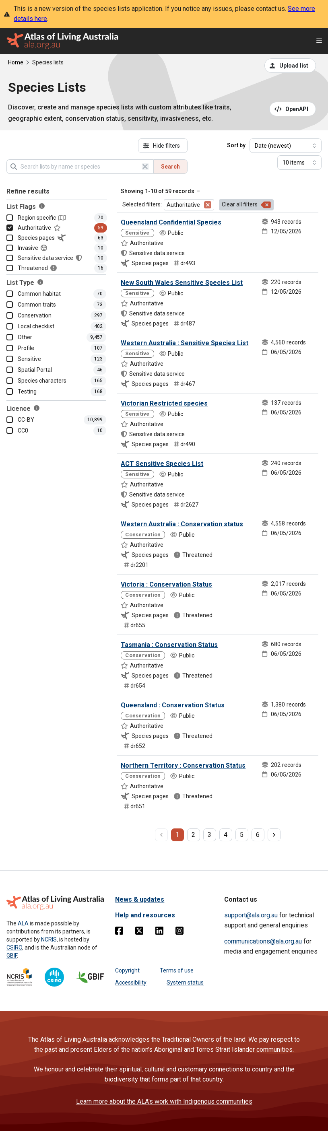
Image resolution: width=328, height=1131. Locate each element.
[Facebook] (119, 932)
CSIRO (14, 947)
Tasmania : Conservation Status (169, 645)
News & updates (139, 899)
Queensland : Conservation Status (173, 705)
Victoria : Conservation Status (166, 584)
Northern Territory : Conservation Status (183, 765)
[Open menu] (319, 41)
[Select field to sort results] (286, 145)
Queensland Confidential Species (171, 222)
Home (15, 62)
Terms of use (177, 970)
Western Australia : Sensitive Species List (184, 343)
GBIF (11, 955)
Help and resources (145, 915)
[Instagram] (179, 932)
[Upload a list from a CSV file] (290, 65)
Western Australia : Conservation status (182, 524)
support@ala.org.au (251, 915)
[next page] (274, 834)
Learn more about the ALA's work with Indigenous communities (164, 1101)
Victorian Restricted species (164, 403)
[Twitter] (139, 932)
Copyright (127, 970)
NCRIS (49, 939)
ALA (23, 923)
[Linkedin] (159, 932)
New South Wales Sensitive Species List (182, 282)
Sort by (236, 145)
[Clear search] (145, 166)
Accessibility (130, 982)
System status (185, 982)
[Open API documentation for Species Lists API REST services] (292, 109)
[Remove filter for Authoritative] (207, 204)
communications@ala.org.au (263, 941)
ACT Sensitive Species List (162, 464)
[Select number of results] (299, 162)
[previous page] (161, 834)
